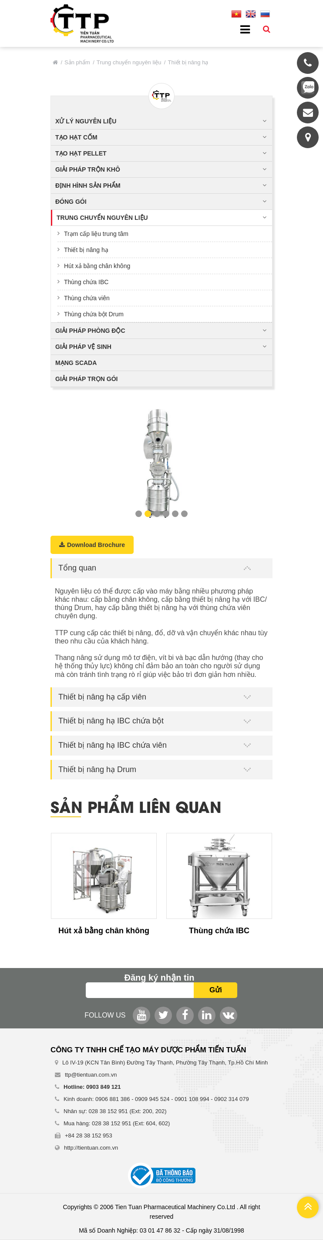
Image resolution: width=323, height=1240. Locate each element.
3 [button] (157, 514)
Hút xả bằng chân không (97, 265)
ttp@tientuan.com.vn (91, 1074)
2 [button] (148, 514)
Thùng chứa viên (87, 298)
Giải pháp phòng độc (90, 330)
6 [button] (184, 514)
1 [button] (138, 514)
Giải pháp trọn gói (86, 378)
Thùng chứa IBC (86, 282)
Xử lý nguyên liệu (85, 121)
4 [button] (166, 514)
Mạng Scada (76, 362)
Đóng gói (71, 201)
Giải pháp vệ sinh (83, 346)
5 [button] (175, 514)
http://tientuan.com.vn (91, 1147)
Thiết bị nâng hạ (86, 249)
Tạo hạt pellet (81, 153)
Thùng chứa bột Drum (94, 314)
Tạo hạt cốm (76, 137)
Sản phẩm (77, 62)
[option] (161, 462)
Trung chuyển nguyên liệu (129, 62)
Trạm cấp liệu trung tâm (96, 233)
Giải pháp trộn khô (87, 169)
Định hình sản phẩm (88, 185)
